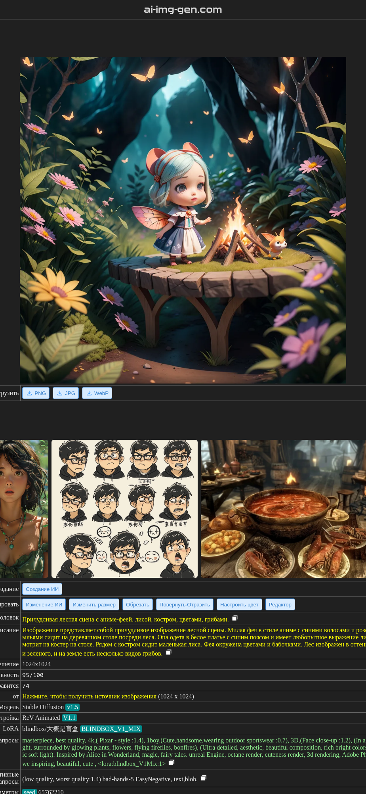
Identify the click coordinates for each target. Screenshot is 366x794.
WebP (97, 393)
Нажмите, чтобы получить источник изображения (89, 696)
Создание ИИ (42, 589)
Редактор (280, 605)
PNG (36, 393)
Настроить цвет (239, 605)
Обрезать (137, 605)
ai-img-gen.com (183, 9)
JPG (65, 393)
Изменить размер (94, 605)
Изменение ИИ (44, 605)
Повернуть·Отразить (185, 605)
